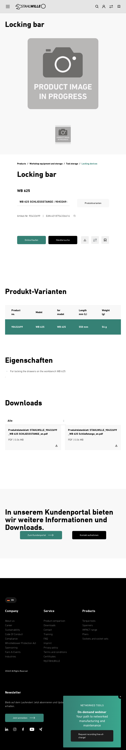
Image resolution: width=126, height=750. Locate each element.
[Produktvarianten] (43, 203)
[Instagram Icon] (14, 729)
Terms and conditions (55, 652)
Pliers (85, 634)
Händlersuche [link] (63, 240)
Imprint (48, 643)
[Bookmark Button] (105, 240)
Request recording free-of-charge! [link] (91, 736)
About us (10, 620)
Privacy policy (51, 647)
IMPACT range (89, 629)
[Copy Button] (74, 216)
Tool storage (72, 163)
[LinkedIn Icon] (6, 729)
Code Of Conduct (14, 634)
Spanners (87, 625)
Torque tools (89, 620)
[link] (41, 535)
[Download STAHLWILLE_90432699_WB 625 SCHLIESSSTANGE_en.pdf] (56, 445)
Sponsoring (11, 647)
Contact (48, 629)
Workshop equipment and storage (46, 163)
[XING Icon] (40, 729)
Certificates (50, 656)
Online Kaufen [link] (31, 240)
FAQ (46, 638)
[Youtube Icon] (32, 729)
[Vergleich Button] (111, 6)
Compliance (11, 638)
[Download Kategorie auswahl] (35, 422)
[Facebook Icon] (23, 729)
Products (21, 163)
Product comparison (54, 620)
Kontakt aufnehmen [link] (89, 535)
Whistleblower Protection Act (20, 643)
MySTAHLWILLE (52, 660)
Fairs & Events (13, 652)
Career (8, 625)
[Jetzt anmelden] (24, 718)
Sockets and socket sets (95, 638)
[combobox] (43, 203)
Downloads (50, 625)
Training (48, 634)
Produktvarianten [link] (93, 203)
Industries (10, 656)
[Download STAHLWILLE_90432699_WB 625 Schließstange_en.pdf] (116, 445)
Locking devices (89, 163)
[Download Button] (85, 240)
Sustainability (12, 629)
